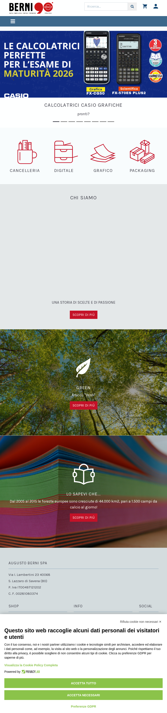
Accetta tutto (83, 683)
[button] (12, 79)
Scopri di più (84, 315)
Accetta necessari (83, 695)
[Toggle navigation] (12, 22)
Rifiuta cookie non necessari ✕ (141, 621)
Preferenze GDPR (83, 706)
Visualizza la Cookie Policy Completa (31, 665)
